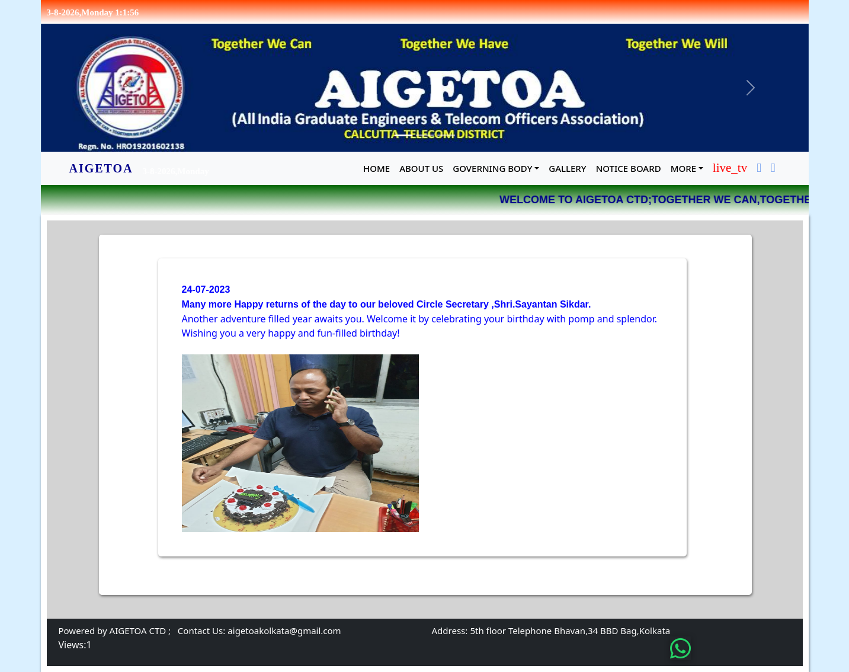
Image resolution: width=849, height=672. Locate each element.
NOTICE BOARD (628, 168)
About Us (421, 168)
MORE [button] (683, 168)
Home (376, 168)
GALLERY (567, 168)
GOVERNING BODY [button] (492, 168)
